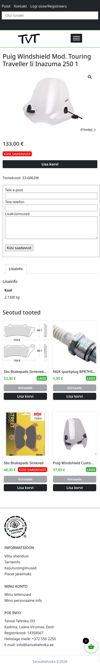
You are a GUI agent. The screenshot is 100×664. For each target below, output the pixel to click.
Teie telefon (51, 204)
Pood (6, 6)
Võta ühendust (16, 556)
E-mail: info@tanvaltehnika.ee (29, 644)
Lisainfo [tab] (16, 268)
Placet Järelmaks (17, 574)
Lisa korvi (50, 164)
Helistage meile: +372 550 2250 (30, 638)
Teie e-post (51, 193)
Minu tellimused (17, 594)
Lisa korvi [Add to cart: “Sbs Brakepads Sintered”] (25, 487)
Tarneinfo (12, 562)
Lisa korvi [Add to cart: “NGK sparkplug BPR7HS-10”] (74, 396)
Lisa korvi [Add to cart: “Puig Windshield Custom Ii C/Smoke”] (74, 487)
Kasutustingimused (20, 568)
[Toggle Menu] (76, 38)
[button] (90, 77)
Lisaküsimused (51, 225)
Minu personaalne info (23, 600)
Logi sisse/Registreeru (48, 6)
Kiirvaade (25, 388)
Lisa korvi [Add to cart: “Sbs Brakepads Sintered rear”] (25, 396)
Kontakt (20, 6)
